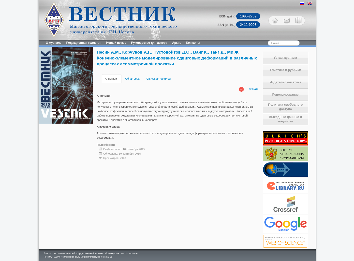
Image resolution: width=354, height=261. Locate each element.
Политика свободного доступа (285, 107)
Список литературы (159, 78)
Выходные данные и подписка (285, 119)
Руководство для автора (149, 42)
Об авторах (132, 78)
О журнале (53, 42)
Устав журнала (285, 57)
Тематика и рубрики (285, 70)
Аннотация (111, 78)
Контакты (193, 42)
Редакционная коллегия (83, 42)
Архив (176, 42)
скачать (254, 88)
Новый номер (116, 42)
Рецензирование (285, 94)
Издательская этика (285, 82)
